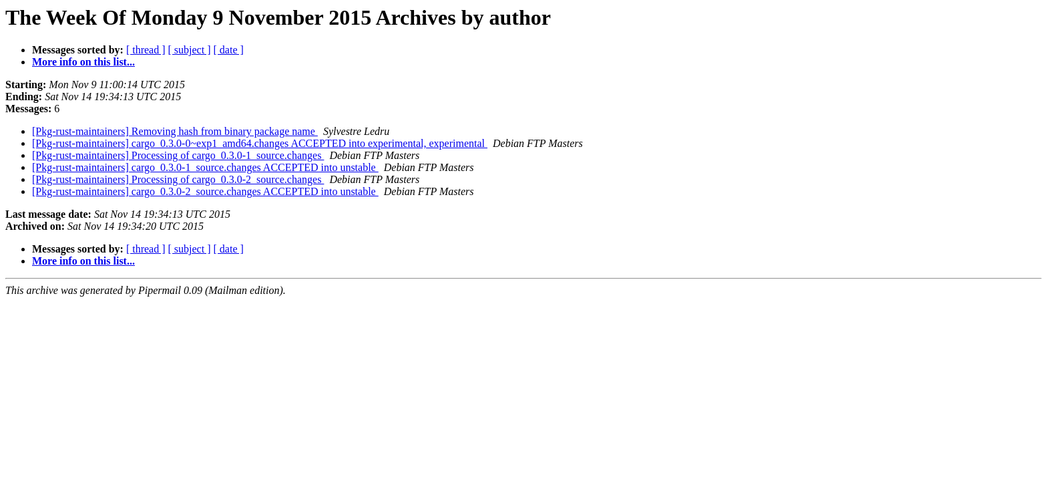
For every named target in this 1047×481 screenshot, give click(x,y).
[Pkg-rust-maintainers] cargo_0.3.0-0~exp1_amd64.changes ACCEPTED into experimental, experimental (259, 143)
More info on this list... (83, 61)
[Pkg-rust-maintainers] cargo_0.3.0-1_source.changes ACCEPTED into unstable (205, 167)
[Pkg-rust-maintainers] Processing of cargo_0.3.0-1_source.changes (178, 155)
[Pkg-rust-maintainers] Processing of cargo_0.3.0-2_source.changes (178, 179)
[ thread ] (146, 49)
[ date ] (229, 49)
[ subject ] (189, 49)
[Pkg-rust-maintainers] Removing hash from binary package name (175, 131)
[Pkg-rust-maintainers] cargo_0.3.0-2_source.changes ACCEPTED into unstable (205, 191)
